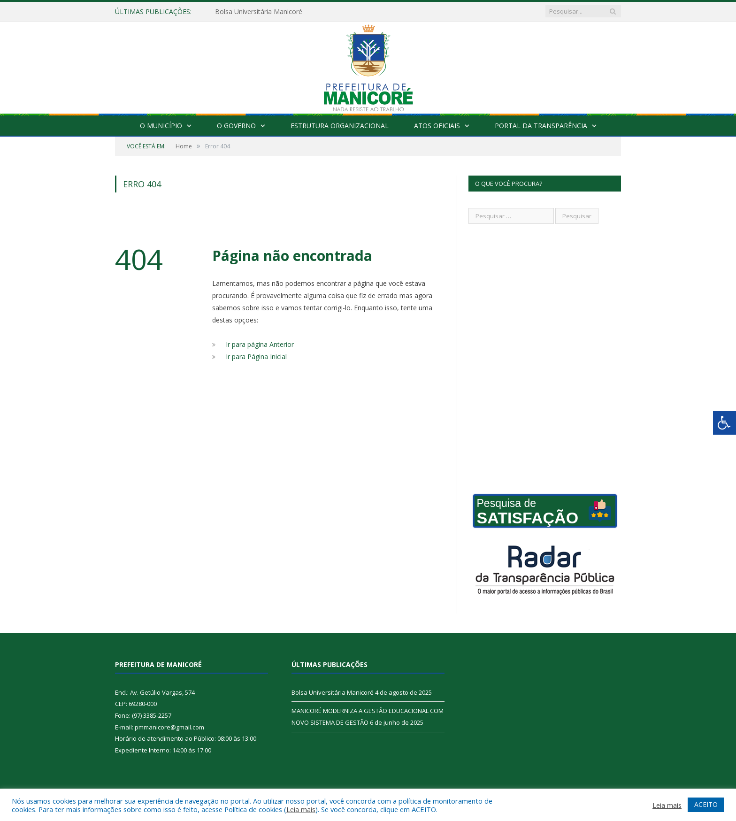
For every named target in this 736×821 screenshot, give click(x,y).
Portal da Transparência (541, 125)
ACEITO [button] (706, 804)
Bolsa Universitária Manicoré (258, 12)
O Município (161, 125)
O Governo (236, 125)
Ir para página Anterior (260, 344)
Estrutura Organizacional (340, 125)
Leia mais (300, 809)
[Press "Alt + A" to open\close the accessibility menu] (724, 423)
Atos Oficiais (437, 125)
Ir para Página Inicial (256, 356)
